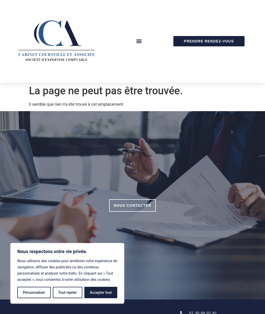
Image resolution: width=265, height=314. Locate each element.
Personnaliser (34, 292)
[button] (139, 41)
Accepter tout (101, 292)
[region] (67, 273)
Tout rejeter (67, 292)
